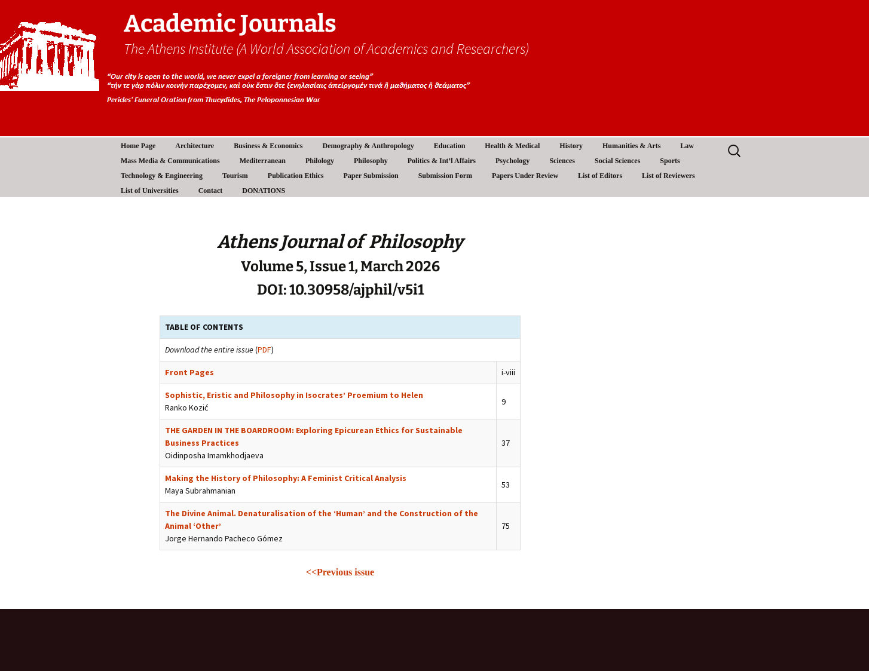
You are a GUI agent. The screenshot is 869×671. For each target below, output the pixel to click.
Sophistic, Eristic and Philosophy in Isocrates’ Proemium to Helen (294, 395)
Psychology (512, 161)
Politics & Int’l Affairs (442, 161)
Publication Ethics (296, 175)
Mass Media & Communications (170, 161)
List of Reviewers (668, 175)
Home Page (138, 146)
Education (450, 146)
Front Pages (189, 372)
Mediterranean (263, 161)
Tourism (235, 175)
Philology (319, 161)
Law (687, 146)
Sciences (562, 161)
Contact (210, 190)
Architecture (194, 146)
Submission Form (445, 175)
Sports (670, 161)
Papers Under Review (525, 175)
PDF (264, 349)
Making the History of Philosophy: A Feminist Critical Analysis (285, 478)
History (571, 146)
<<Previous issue (340, 572)
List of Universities (150, 190)
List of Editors (600, 175)
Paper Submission (371, 175)
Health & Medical (512, 146)
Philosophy (371, 161)
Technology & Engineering (162, 175)
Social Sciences (617, 161)
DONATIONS (263, 190)
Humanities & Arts (631, 146)
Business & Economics (268, 146)
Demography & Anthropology (368, 146)
